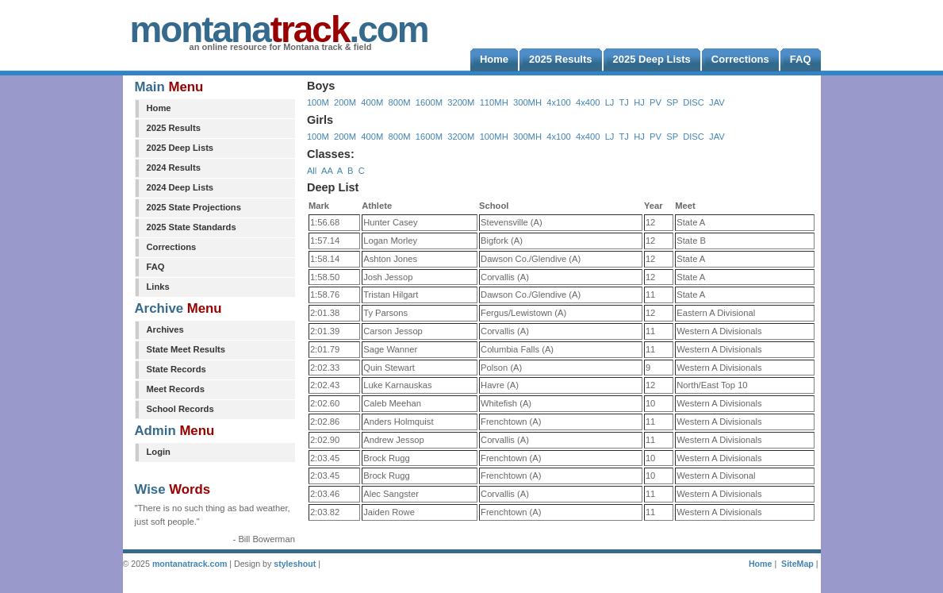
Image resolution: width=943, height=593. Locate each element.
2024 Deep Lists (180, 187)
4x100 (558, 102)
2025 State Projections (194, 207)
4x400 (588, 102)
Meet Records (176, 389)
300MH (527, 102)
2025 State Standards (191, 227)
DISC (693, 102)
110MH (494, 102)
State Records (176, 369)
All (311, 170)
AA (326, 170)
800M (400, 102)
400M (372, 102)
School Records (180, 409)
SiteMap (797, 563)
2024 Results (174, 167)
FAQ (156, 266)
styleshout (295, 563)
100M (318, 102)
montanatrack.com (189, 563)
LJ (610, 102)
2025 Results (174, 128)
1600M (429, 102)
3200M (460, 102)
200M (345, 102)
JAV (717, 102)
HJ (639, 102)
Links (158, 286)
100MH (494, 136)
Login (159, 451)
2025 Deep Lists (180, 147)
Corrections (172, 247)
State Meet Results (186, 349)
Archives (165, 329)
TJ (623, 102)
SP (672, 102)
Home (159, 108)
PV (655, 102)
